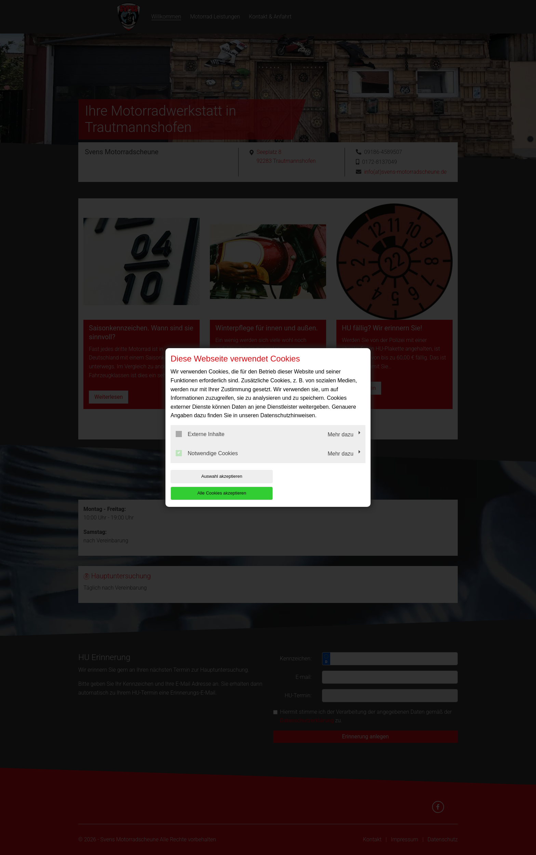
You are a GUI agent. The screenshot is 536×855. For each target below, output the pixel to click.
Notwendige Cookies (207, 461)
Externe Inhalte (200, 442)
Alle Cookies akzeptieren (321, 484)
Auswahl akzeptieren (214, 484)
